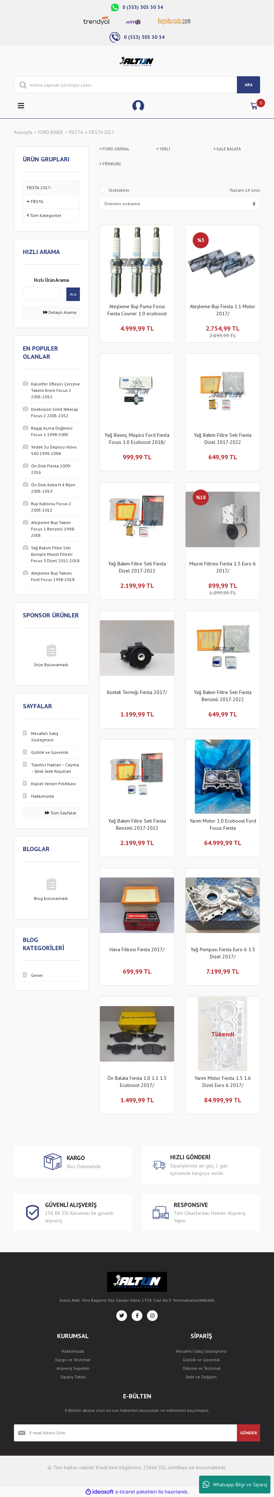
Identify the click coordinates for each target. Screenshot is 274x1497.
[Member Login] (138, 106)
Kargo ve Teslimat (72, 1359)
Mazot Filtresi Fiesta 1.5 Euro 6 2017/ (222, 567)
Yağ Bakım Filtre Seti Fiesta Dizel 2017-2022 (223, 438)
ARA (249, 84)
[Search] (137, 84)
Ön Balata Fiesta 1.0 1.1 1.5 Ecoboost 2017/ (137, 1081)
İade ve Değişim (201, 1376)
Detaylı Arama (59, 312)
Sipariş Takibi (73, 1376)
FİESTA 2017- (102, 132)
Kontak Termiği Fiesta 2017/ (137, 692)
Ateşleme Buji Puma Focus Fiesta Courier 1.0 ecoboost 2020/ (137, 310)
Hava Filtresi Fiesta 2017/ (137, 949)
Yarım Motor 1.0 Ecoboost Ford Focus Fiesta (222, 824)
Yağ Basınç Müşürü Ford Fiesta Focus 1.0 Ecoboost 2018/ (137, 438)
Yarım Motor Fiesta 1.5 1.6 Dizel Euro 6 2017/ (222, 1081)
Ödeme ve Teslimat (201, 1368)
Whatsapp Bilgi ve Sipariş (235, 1484)
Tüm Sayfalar (60, 812)
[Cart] (254, 106)
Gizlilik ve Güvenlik (201, 1359)
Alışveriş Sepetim (73, 1368)
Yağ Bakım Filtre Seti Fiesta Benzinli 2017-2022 (223, 696)
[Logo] (137, 61)
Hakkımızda (72, 1351)
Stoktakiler (119, 190)
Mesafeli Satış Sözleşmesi (201, 1351)
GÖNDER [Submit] (248, 1432)
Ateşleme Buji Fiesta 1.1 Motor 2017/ (222, 310)
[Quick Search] (42, 294)
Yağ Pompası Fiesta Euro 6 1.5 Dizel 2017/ (223, 953)
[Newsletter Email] (125, 1432)
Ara (73, 294)
